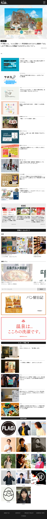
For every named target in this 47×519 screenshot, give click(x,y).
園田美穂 (23, 462)
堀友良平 (23, 429)
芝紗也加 (8, 462)
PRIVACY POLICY (29, 513)
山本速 (23, 478)
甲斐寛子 (38, 429)
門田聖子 (23, 496)
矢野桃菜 (8, 494)
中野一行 (38, 445)
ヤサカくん (38, 478)
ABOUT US (6, 513)
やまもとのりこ (38, 462)
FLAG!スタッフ (8, 429)
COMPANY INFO (40, 513)
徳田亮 (8, 478)
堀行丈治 (8, 445)
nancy (23, 445)
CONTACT (17, 513)
